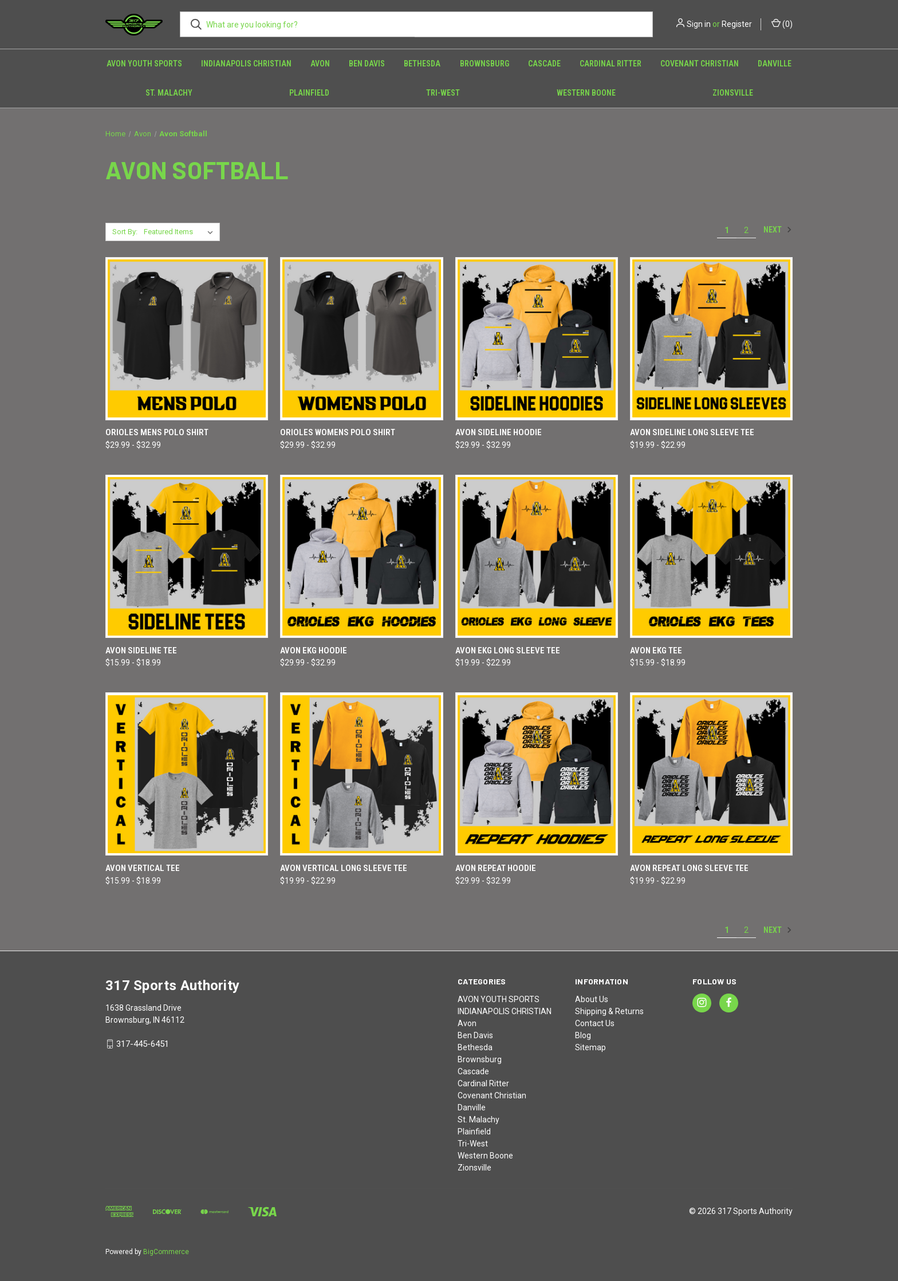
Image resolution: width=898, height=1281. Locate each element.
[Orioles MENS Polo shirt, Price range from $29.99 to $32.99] (187, 338)
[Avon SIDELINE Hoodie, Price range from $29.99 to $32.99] (537, 338)
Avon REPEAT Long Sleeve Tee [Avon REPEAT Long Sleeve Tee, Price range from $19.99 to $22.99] (689, 868)
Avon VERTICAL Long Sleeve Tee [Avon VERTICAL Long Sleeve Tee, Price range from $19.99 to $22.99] (343, 868)
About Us (591, 999)
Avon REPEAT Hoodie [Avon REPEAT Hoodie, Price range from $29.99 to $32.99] (495, 868)
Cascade (544, 63)
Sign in (699, 24)
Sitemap (590, 1047)
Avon (320, 63)
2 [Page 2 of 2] (746, 230)
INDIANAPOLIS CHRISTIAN (246, 63)
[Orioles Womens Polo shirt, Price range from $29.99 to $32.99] (361, 338)
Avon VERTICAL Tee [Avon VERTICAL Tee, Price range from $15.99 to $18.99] (142, 868)
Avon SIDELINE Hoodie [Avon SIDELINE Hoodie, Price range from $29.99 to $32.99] (498, 432)
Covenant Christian (699, 63)
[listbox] (180, 232)
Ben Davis (367, 63)
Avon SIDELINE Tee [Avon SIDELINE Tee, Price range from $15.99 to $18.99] (141, 650)
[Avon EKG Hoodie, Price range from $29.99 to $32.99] (361, 556)
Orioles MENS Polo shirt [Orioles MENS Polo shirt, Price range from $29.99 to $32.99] (156, 432)
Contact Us (595, 1023)
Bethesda (422, 63)
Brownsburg (484, 63)
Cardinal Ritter (610, 63)
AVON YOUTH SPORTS (144, 63)
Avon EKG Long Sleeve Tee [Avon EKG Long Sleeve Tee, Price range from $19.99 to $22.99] (507, 650)
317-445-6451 (142, 1044)
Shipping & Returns (609, 1011)
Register (737, 24)
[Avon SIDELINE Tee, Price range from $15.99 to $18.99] (187, 556)
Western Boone (586, 92)
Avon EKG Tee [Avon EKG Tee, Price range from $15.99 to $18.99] (656, 650)
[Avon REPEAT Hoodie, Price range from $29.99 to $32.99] (537, 774)
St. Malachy (168, 92)
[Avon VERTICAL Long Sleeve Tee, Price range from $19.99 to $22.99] (361, 774)
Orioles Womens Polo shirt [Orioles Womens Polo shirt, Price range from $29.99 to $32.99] (337, 432)
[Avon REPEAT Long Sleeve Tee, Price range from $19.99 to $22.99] (711, 774)
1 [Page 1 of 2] (726, 230)
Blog (583, 1035)
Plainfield (309, 92)
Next (777, 229)
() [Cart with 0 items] (782, 23)
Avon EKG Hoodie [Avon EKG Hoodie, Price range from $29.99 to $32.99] (313, 650)
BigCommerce (166, 1252)
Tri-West (443, 92)
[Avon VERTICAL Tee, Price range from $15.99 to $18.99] (187, 774)
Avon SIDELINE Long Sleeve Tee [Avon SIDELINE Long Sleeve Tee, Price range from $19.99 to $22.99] (692, 432)
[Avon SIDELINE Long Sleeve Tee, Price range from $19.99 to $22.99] (711, 338)
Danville (774, 63)
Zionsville (732, 92)
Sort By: (124, 231)
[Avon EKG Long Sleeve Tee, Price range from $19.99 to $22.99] (537, 556)
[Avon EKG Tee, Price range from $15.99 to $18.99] (711, 556)
